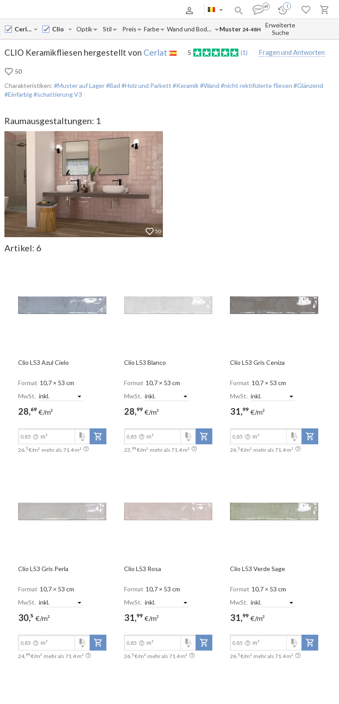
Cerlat (155, 52)
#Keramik (185, 85)
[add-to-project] (98, 436)
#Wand (209, 85)
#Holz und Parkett (145, 85)
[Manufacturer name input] (24, 29)
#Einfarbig (18, 94)
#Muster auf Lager (79, 85)
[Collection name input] (60, 29)
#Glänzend (307, 85)
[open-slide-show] (62, 305)
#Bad (112, 85)
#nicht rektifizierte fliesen (255, 85)
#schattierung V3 (57, 94)
